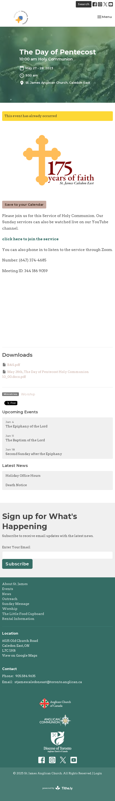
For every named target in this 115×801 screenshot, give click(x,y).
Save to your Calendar (24, 204)
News (6, 594)
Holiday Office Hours (23, 476)
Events (7, 589)
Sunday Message (15, 604)
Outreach (10, 599)
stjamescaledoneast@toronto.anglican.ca (48, 682)
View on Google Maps (19, 655)
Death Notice (16, 485)
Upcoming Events (20, 412)
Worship (28, 394)
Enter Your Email (16, 547)
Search (83, 4)
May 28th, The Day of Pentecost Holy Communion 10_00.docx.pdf (45, 374)
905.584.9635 (25, 676)
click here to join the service (30, 239)
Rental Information (18, 619)
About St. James (15, 584)
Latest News (15, 465)
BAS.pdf (11, 364)
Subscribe (17, 563)
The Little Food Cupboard (23, 614)
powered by (57, 788)
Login (98, 773)
